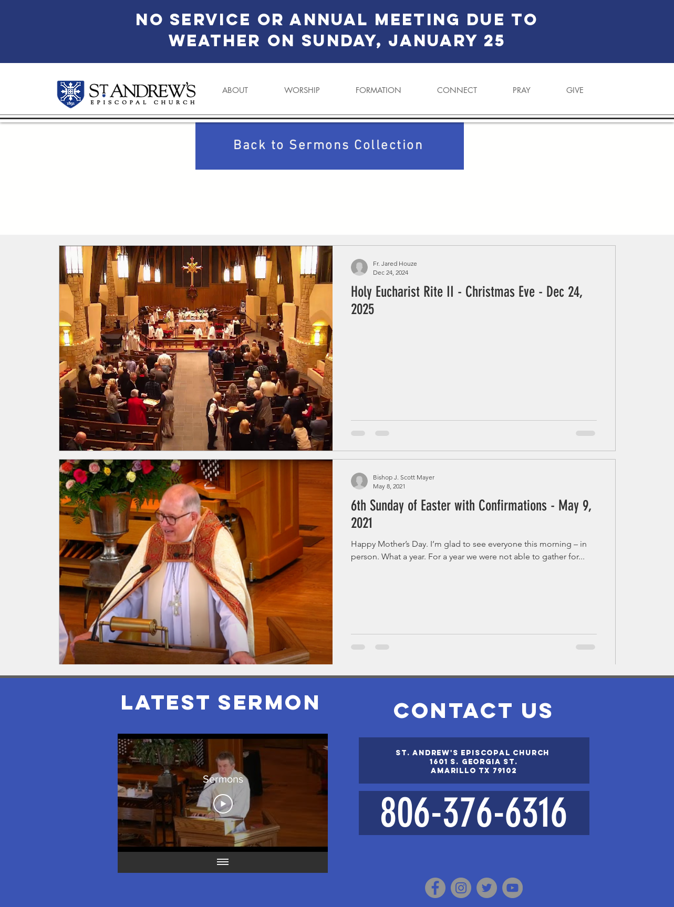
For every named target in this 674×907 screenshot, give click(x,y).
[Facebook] (435, 888)
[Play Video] (222, 804)
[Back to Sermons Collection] (329, 146)
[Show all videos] (223, 862)
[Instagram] (461, 888)
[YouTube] (512, 888)
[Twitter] (486, 888)
